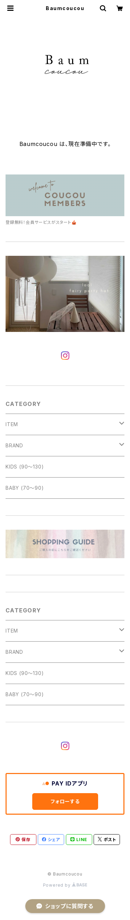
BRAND (14, 445)
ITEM (12, 424)
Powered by (65, 885)
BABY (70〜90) (25, 488)
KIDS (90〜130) (25, 467)
